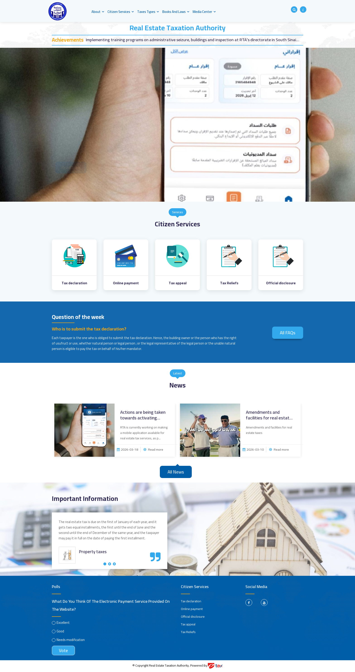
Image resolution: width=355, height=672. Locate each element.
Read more (153, 450)
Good (60, 632)
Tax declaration (191, 602)
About (96, 11)
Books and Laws (174, 11)
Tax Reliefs (188, 633)
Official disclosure (193, 617)
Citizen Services (119, 11)
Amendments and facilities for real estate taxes (269, 415)
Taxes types (146, 11)
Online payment (192, 610)
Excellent (63, 623)
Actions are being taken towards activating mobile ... (143, 415)
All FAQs (287, 333)
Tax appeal (188, 625)
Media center (203, 11)
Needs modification (71, 640)
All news (176, 473)
